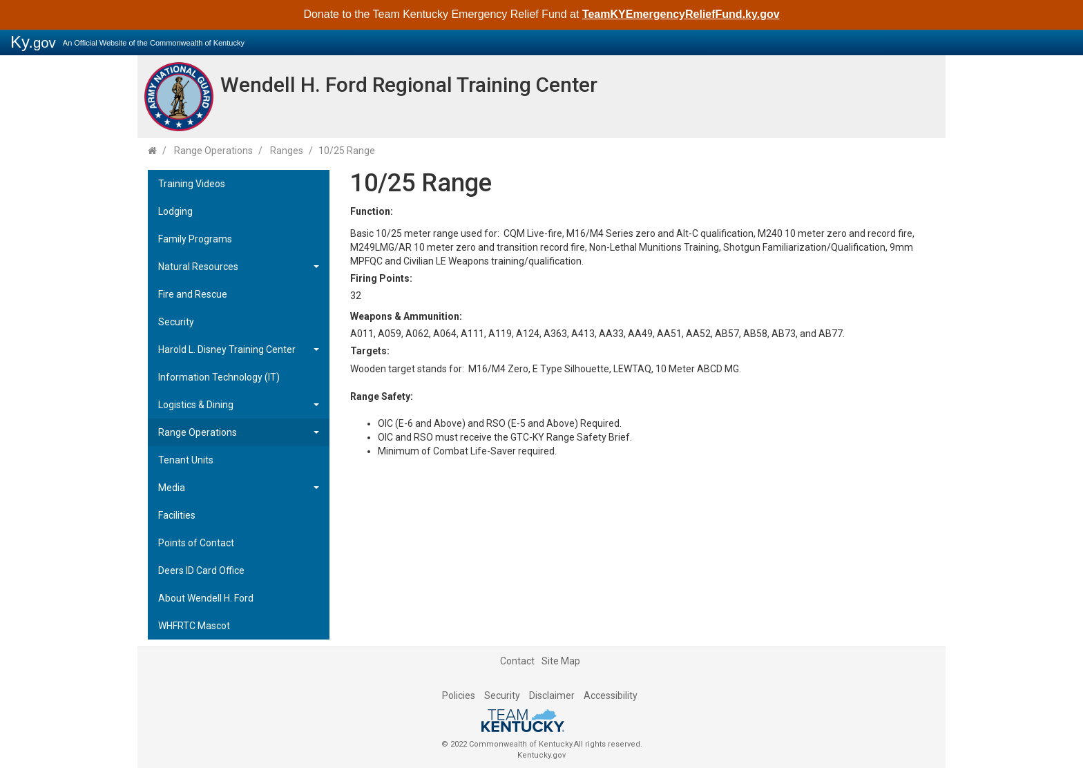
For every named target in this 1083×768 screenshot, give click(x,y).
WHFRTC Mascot (194, 625)
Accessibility (611, 695)
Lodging (175, 211)
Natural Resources (198, 266)
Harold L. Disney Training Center (227, 349)
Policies (458, 695)
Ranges (286, 150)
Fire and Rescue (192, 294)
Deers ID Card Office (201, 570)
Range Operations (213, 150)
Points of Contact (196, 542)
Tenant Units (185, 459)
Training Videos (191, 183)
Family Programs (195, 238)
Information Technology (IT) (219, 377)
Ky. (33, 41)
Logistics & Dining (195, 404)
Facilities (176, 515)
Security (176, 321)
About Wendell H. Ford (205, 598)
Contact (517, 660)
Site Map (561, 660)
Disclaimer (552, 695)
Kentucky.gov (541, 755)
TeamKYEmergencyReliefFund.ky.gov (681, 14)
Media (171, 487)
